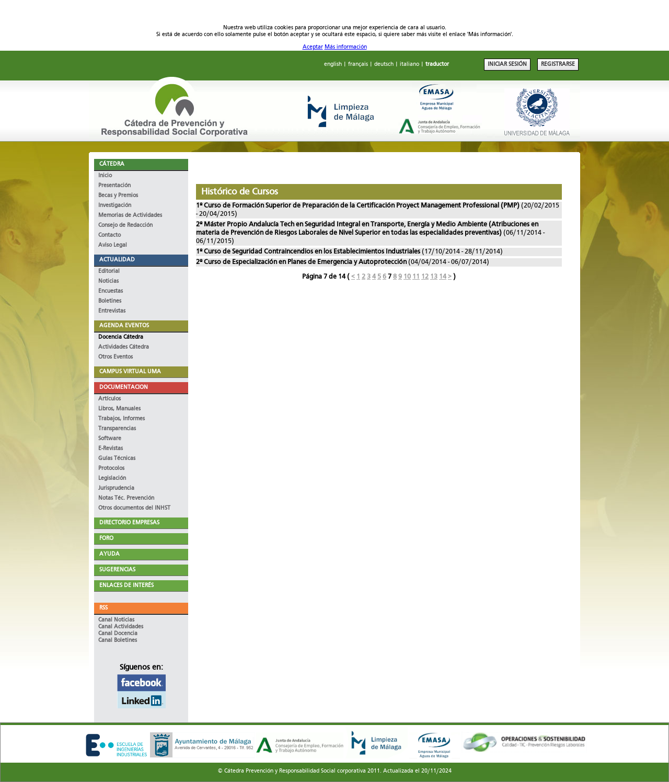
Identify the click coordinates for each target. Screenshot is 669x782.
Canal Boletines (117, 640)
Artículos (109, 399)
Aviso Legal (112, 245)
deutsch (384, 64)
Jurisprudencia (116, 488)
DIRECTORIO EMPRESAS (129, 523)
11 (416, 276)
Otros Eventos (115, 357)
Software (109, 439)
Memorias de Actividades (130, 215)
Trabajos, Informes (121, 419)
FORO (106, 539)
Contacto (109, 235)
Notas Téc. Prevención (126, 498)
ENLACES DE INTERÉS (126, 586)
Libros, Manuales (119, 409)
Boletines (109, 301)
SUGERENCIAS (117, 570)
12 (425, 276)
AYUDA (109, 554)
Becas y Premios (118, 196)
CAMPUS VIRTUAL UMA (130, 372)
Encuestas (110, 291)
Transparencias (117, 429)
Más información (346, 47)
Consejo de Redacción (125, 225)
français (358, 64)
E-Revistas (110, 449)
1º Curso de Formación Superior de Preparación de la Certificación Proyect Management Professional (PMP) (358, 205)
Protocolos (111, 469)
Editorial (109, 271)
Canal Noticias (116, 620)
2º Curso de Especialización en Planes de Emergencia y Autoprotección (301, 262)
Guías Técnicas (116, 459)
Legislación (112, 478)
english (333, 64)
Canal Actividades (120, 627)
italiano (409, 64)
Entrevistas (111, 311)
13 (433, 276)
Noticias (108, 281)
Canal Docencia (117, 634)
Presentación (114, 186)
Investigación (114, 206)
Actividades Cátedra (123, 347)
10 (407, 276)
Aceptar (313, 47)
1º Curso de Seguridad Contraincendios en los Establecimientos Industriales (308, 251)
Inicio (105, 176)
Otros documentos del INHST (134, 508)
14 (442, 276)
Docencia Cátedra (120, 337)
